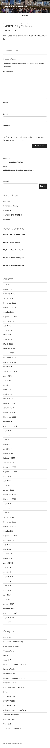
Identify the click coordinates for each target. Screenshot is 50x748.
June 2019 (7, 572)
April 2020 (7, 554)
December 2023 (9, 412)
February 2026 (9, 294)
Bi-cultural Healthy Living (13, 642)
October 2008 (9, 609)
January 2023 (8, 463)
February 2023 (9, 458)
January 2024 (8, 408)
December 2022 (9, 467)
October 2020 (9, 531)
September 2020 (10, 536)
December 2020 (9, 522)
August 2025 (8, 321)
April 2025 (7, 339)
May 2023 (7, 444)
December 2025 (9, 303)
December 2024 (9, 358)
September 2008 (10, 613)
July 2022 (7, 481)
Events (6, 655)
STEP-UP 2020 (9, 706)
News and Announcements (13, 678)
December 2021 (9, 495)
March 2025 (8, 344)
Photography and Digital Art (14, 687)
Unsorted (7, 724)
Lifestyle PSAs (9, 674)
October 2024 (9, 367)
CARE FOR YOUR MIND (12, 215)
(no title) (6, 220)
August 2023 (8, 431)
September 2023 (10, 426)
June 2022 (7, 485)
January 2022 (8, 490)
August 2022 (8, 476)
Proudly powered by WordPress (12, 743)
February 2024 (9, 403)
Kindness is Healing (10, 206)
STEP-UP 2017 (9, 697)
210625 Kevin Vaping (18, 234)
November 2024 (9, 362)
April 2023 (7, 449)
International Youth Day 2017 (14, 664)
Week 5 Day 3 (15, 242)
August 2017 (8, 590)
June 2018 (7, 586)
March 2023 (8, 453)
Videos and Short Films (12, 728)
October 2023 (9, 422)
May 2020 (7, 549)
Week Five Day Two (17, 258)
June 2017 (7, 599)
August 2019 (8, 563)
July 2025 (7, 326)
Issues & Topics (12, 50)
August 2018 (8, 577)
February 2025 (9, 349)
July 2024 (7, 380)
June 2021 (7, 513)
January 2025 (8, 353)
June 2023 (7, 440)
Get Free (6, 201)
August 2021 (8, 504)
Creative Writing (9, 651)
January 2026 (8, 298)
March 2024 (8, 399)
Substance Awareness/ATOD (14, 710)
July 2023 (7, 435)
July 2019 (7, 568)
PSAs (5, 692)
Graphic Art (7, 660)
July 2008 (7, 622)
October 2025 (9, 312)
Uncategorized (9, 719)
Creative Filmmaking (11, 646)
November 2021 (9, 499)
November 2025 (9, 307)
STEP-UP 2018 (9, 701)
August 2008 (8, 618)
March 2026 (8, 289)
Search (6, 181)
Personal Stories (9, 683)
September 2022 (10, 472)
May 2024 (7, 390)
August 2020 (8, 540)
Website (6, 126)
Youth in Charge (15, 6)
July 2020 (7, 545)
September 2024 (10, 371)
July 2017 (7, 595)
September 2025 (10, 317)
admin (5, 234)
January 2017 (8, 604)
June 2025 (7, 330)
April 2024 (7, 394)
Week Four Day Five (17, 250)
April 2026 (7, 285)
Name (6, 103)
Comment (8, 72)
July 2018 (7, 581)
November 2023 (9, 417)
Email (6, 114)
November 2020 (9, 526)
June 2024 (7, 385)
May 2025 (7, 335)
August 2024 (8, 376)
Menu (25, 15)
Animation (7, 637)
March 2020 (8, 558)
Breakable (7, 210)
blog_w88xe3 (23, 23)
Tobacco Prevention (11, 715)
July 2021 (7, 508)
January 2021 (8, 517)
